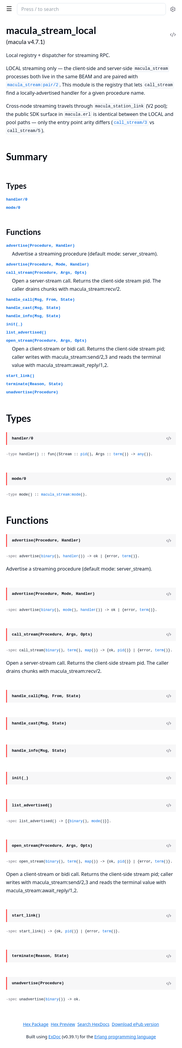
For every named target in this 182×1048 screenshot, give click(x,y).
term (117, 454)
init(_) (14, 324)
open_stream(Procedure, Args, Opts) (46, 340)
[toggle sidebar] (8, 8)
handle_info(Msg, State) (33, 316)
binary (47, 556)
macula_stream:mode (61, 495)
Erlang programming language (125, 1037)
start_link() (20, 376)
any (140, 454)
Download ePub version (135, 1024)
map (88, 650)
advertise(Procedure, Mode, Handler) (47, 264)
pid (84, 454)
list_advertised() (26, 332)
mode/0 (13, 207)
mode (67, 610)
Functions (23, 231)
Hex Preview (63, 1024)
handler (70, 556)
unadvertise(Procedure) (32, 392)
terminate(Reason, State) (34, 384)
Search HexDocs (93, 1024)
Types (16, 185)
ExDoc (54, 1037)
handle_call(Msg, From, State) (40, 299)
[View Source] (169, 439)
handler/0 (16, 199)
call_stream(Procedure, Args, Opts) (46, 272)
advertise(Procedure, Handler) (40, 245)
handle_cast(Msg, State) (33, 308)
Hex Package (35, 1024)
